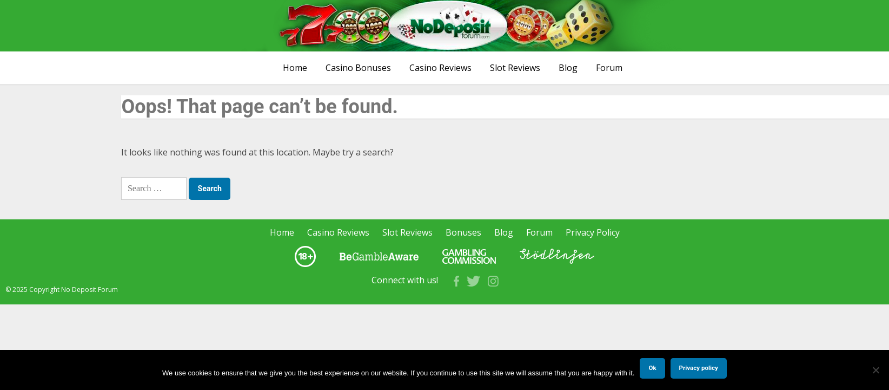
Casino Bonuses (358, 68)
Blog (568, 68)
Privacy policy (698, 368)
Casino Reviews (440, 68)
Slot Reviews (515, 68)
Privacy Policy (593, 232)
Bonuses (463, 232)
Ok (652, 368)
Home (295, 68)
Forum (609, 68)
